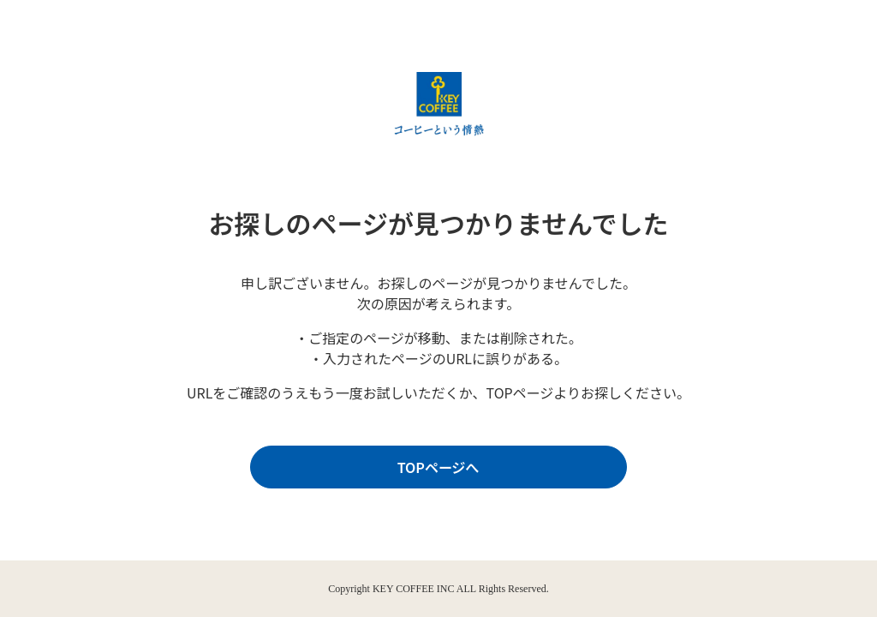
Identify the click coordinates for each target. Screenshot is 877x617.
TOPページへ (434, 468)
